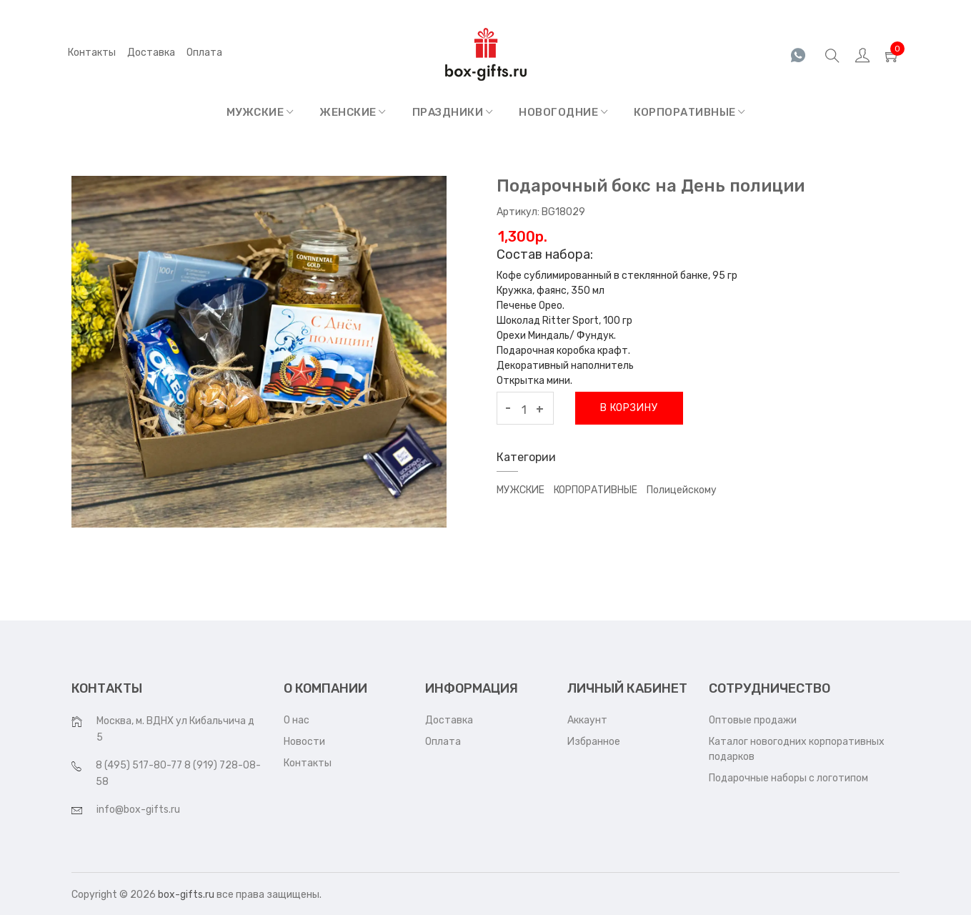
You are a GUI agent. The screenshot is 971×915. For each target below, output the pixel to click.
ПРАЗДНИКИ (452, 112)
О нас (296, 720)
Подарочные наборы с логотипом (788, 778)
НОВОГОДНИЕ (563, 112)
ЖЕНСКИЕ (352, 112)
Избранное (593, 742)
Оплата (443, 742)
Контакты (92, 52)
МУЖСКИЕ (260, 112)
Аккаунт (587, 720)
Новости (304, 742)
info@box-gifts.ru (138, 809)
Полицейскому (682, 490)
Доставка (151, 52)
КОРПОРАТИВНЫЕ (689, 112)
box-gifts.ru (186, 895)
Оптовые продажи (753, 720)
